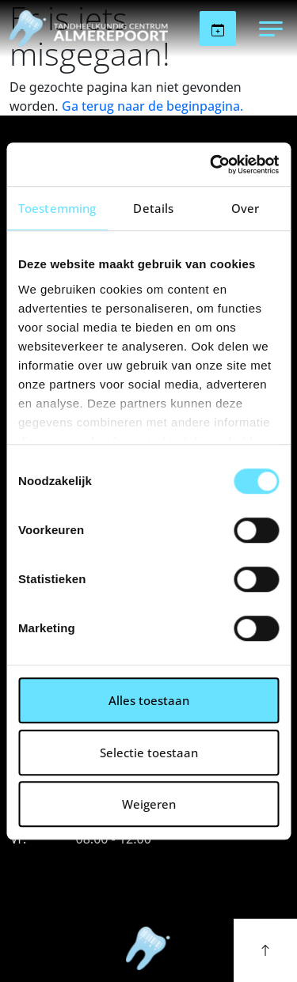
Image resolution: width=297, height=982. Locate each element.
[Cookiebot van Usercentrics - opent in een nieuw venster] (211, 164)
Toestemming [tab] (57, 208)
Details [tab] (153, 208)
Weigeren (149, 804)
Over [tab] (245, 208)
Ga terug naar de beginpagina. (152, 106)
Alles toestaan (149, 700)
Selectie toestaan (149, 752)
